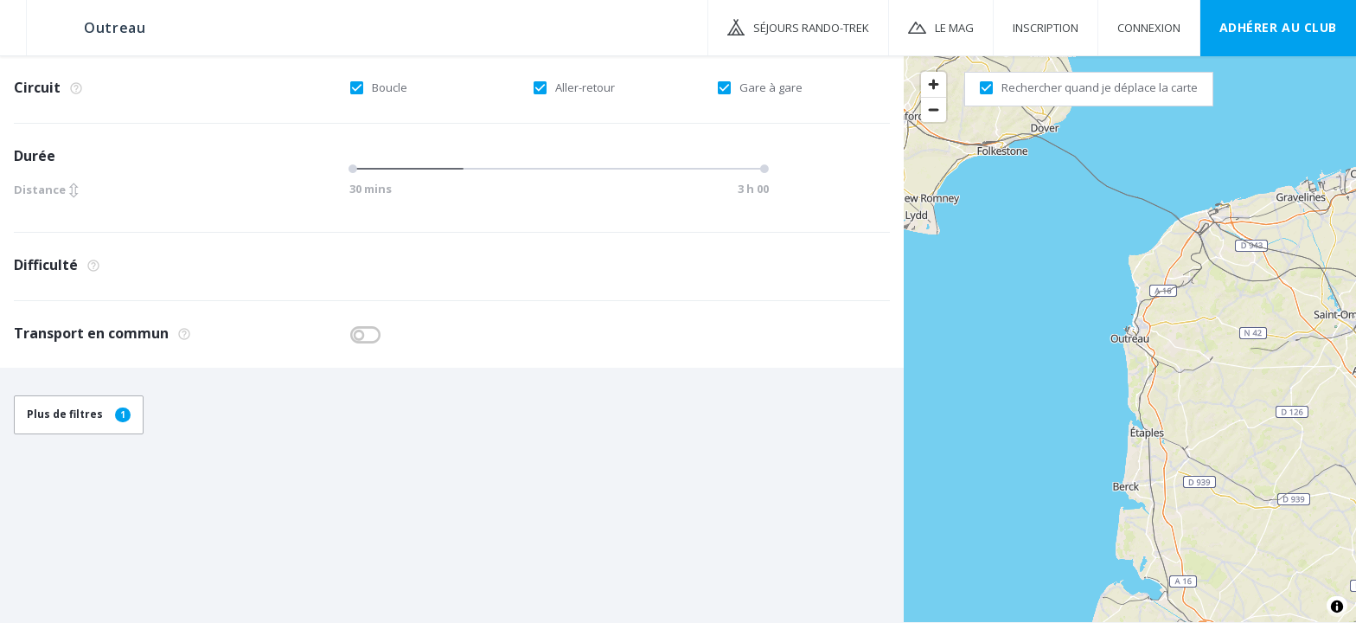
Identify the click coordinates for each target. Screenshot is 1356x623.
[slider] (355, 168)
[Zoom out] (933, 109)
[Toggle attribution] (1337, 606)
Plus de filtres (79, 414)
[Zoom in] (933, 84)
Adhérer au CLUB (1278, 27)
